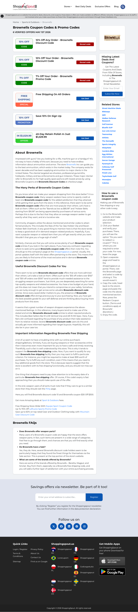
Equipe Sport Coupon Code (59, 405)
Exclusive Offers (102, 6)
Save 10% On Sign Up (49, 115)
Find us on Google (39, 561)
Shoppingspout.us (63, 251)
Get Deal (85, 98)
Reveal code (85, 44)
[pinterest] (77, 526)
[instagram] (85, 526)
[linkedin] (69, 526)
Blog (116, 6)
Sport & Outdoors (50, 400)
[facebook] (60, 526)
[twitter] (52, 526)
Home (16, 21)
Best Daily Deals (83, 6)
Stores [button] (67, 6)
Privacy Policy (37, 549)
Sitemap (17, 561)
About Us (35, 553)
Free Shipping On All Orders (53, 93)
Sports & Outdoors (30, 21)
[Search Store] (122, 6)
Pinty (48, 388)
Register (94, 496)
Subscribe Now (112, 93)
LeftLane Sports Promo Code (43, 408)
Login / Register (20, 549)
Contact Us (36, 557)
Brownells (71, 164)
